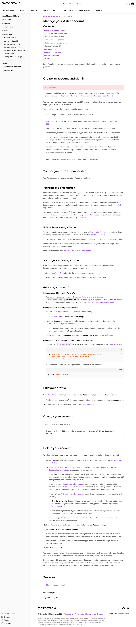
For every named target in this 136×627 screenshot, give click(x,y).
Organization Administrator (98, 121)
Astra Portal (61, 159)
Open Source (68, 10)
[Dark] (130, 4)
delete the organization (60, 513)
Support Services (85, 10)
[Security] (15, 63)
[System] (132, 4)
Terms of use (79, 614)
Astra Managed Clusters (52, 16)
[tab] (46, 114)
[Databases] (15, 23)
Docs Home (8, 10)
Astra (23, 10)
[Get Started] (15, 20)
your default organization (60, 467)
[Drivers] (15, 30)
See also (47, 58)
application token (70, 244)
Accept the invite (107, 96)
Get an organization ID (53, 46)
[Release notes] (15, 70)
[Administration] (15, 38)
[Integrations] (15, 34)
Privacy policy (69, 614)
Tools (99, 10)
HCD (46, 10)
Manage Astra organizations (56, 585)
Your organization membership (55, 33)
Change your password (52, 52)
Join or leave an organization (55, 40)
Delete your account (51, 55)
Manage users (99, 235)
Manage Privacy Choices (94, 614)
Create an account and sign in (55, 30)
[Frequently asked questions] (15, 67)
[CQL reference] (15, 27)
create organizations (55, 265)
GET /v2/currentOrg (63, 344)
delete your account (58, 215)
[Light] (127, 4)
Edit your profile (50, 49)
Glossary (5, 617)
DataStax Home (8, 614)
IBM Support (87, 404)
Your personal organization (54, 37)
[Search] (72, 4)
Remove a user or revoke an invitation (77, 251)
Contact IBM (124, 613)
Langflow (34, 10)
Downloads (6, 623)
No (55, 598)
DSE (55, 10)
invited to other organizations (79, 265)
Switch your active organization (56, 43)
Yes (47, 598)
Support (5, 620)
